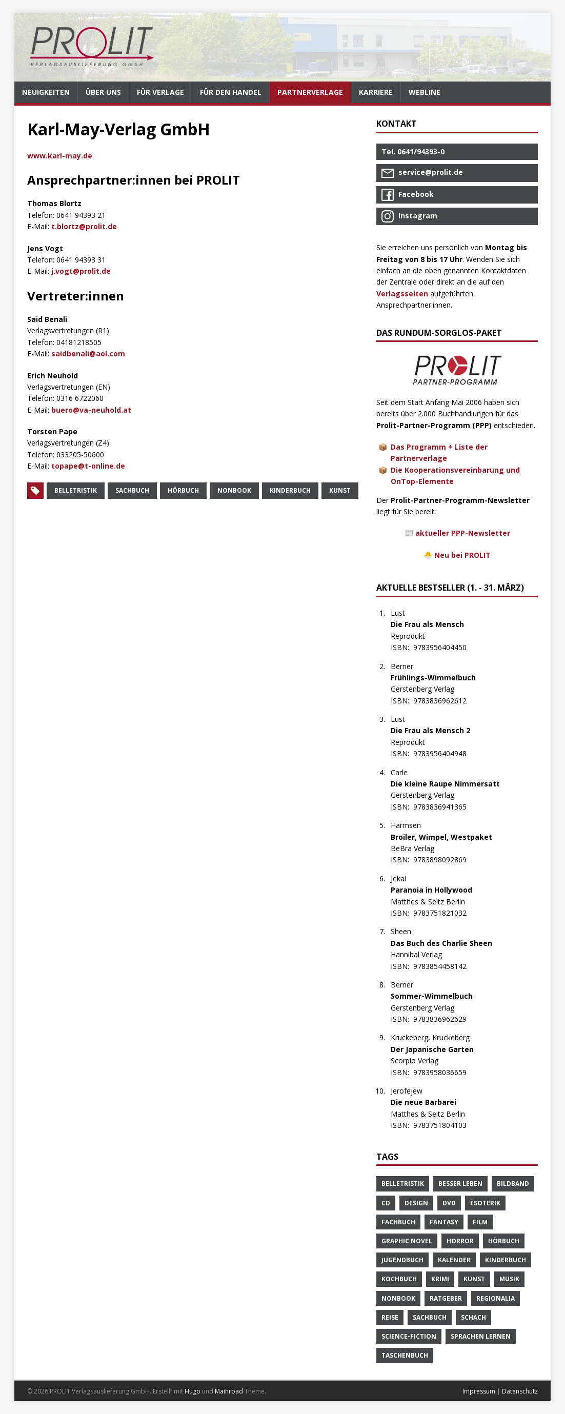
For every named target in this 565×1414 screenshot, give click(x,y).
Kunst (340, 490)
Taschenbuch (404, 1355)
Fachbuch (398, 1222)
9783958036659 (445, 1072)
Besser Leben (460, 1183)
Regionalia (495, 1298)
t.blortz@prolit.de (84, 226)
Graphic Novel (406, 1241)
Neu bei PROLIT (462, 555)
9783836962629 (445, 1019)
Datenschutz (520, 1391)
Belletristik (75, 490)
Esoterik (485, 1203)
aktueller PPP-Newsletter (462, 533)
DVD (449, 1203)
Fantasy (444, 1222)
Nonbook (234, 490)
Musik (509, 1279)
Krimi (440, 1279)
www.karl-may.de (59, 155)
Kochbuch (399, 1279)
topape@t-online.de (88, 466)
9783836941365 (445, 807)
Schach (473, 1317)
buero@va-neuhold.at (91, 410)
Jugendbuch (402, 1260)
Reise (389, 1317)
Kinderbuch (290, 490)
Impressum (478, 1391)
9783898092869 (445, 859)
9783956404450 (445, 647)
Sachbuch (132, 490)
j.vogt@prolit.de (81, 271)
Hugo (192, 1391)
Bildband (513, 1183)
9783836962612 (445, 700)
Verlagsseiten (402, 293)
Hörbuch (183, 490)
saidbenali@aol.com (88, 353)
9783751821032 (445, 913)
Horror (460, 1241)
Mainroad (229, 1391)
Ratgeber (446, 1298)
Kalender (454, 1260)
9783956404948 (445, 753)
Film (480, 1222)
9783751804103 (445, 1125)
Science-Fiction (408, 1336)
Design (416, 1203)
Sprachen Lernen (481, 1336)
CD (385, 1203)
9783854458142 (445, 966)
